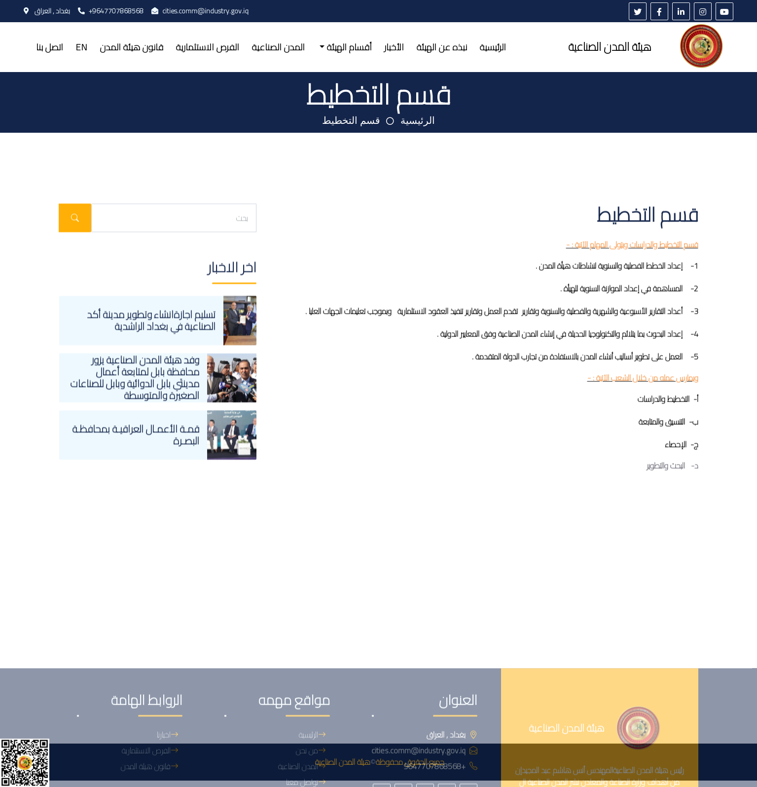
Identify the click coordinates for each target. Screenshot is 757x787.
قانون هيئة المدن (131, 47)
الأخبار (394, 47)
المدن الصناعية (278, 47)
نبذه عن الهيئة (441, 47)
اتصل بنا (49, 47)
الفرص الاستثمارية (207, 47)
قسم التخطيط (351, 120)
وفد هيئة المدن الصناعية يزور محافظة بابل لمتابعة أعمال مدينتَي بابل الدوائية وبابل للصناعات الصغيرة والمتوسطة (134, 419)
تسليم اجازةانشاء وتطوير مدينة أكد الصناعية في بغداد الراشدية (151, 362)
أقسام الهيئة (348, 47)
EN (81, 47)
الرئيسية (492, 47)
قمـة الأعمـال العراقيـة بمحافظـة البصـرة (135, 476)
